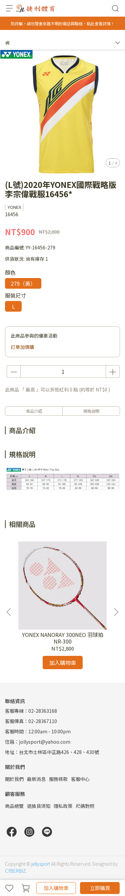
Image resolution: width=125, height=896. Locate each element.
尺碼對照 (85, 806)
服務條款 (58, 779)
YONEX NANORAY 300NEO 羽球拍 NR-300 (62, 638)
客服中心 (80, 779)
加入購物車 (56, 887)
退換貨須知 (38, 806)
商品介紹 (34, 411)
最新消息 (36, 779)
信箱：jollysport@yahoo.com (37, 741)
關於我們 (14, 779)
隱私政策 (63, 806)
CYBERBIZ (15, 870)
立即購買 (100, 887)
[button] (116, 612)
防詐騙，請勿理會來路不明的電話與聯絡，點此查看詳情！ (63, 23)
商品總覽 (14, 806)
